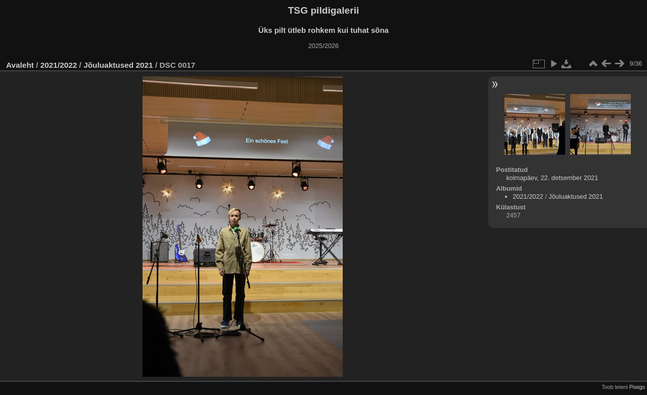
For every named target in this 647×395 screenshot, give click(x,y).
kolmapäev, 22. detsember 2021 (552, 178)
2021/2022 (58, 65)
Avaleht (20, 65)
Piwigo (637, 387)
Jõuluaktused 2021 (118, 65)
